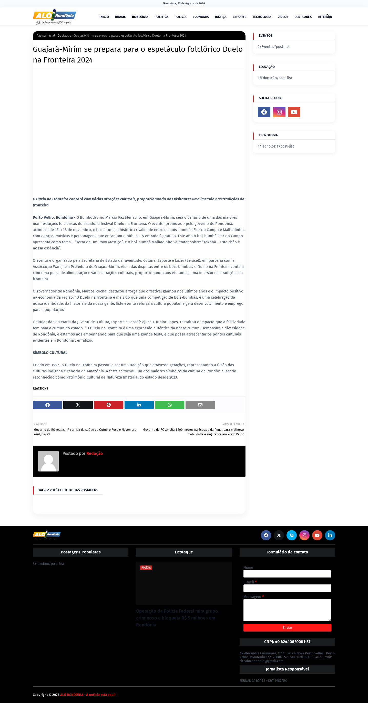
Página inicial (46, 35)
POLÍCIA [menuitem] (181, 17)
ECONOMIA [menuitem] (201, 17)
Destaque (64, 35)
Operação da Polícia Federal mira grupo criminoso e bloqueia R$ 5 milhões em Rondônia (177, 618)
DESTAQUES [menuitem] (303, 17)
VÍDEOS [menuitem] (283, 17)
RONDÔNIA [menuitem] (140, 17)
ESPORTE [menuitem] (239, 17)
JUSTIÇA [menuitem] (221, 17)
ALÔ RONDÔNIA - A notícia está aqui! (87, 695)
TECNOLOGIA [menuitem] (261, 17)
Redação (94, 453)
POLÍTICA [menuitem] (161, 17)
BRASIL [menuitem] (120, 17)
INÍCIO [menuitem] (104, 17)
